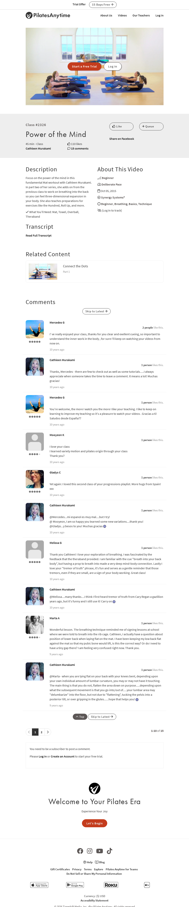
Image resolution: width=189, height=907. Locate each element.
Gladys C (55, 472)
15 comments (79, 148)
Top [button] (80, 716)
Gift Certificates (60, 869)
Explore (98, 869)
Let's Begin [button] (94, 823)
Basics (133, 204)
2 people (147, 327)
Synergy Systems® (113, 197)
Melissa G (56, 543)
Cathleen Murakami (38, 148)
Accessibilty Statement (94, 900)
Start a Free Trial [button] (84, 66)
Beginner (108, 178)
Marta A (55, 618)
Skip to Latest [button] (96, 311)
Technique (145, 204)
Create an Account (62, 756)
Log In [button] (112, 66)
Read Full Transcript (39, 235)
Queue (148, 126)
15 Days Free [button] (103, 4)
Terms (88, 869)
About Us (106, 15)
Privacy (76, 869)
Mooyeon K (57, 435)
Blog (100, 862)
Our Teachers (141, 15)
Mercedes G (57, 322)
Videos (122, 15)
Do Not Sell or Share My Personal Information (94, 873)
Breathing (120, 204)
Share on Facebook (121, 139)
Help (87, 862)
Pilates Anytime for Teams (122, 869)
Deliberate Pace (111, 184)
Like (117, 126)
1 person (146, 365)
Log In (159, 15)
